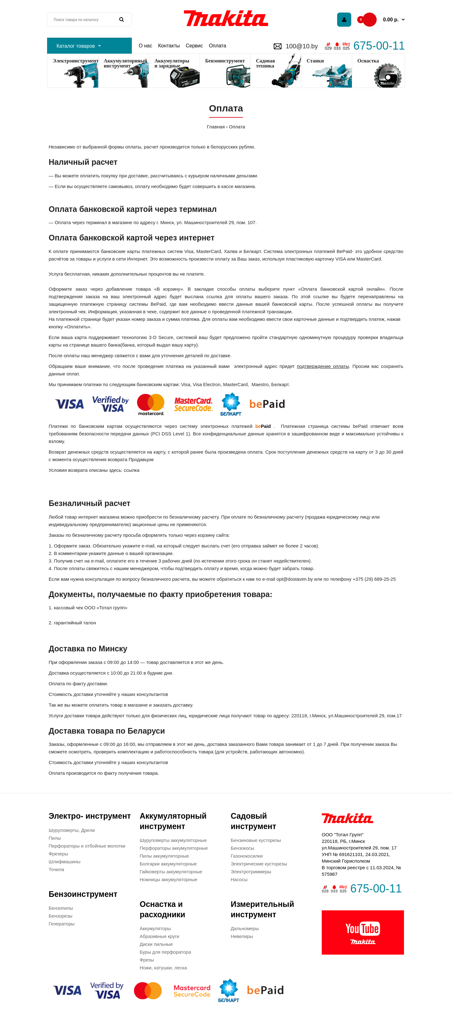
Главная (216, 126)
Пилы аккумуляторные (164, 856)
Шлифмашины (64, 861)
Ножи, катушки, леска (163, 967)
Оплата (237, 126)
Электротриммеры (251, 871)
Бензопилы (61, 908)
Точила (56, 869)
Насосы (239, 879)
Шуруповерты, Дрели (72, 830)
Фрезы (147, 959)
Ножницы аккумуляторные (168, 879)
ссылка (132, 470)
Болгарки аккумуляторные (168, 863)
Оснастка (368, 60)
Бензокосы (242, 848)
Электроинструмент (75, 60)
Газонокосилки (247, 856)
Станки (315, 60)
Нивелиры (242, 936)
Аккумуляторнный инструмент (125, 63)
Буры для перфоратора (165, 952)
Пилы (55, 838)
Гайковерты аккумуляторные (171, 871)
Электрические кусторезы (259, 863)
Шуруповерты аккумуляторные (173, 840)
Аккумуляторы (155, 928)
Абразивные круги (159, 936)
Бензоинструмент (225, 60)
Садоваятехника (265, 63)
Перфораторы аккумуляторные (174, 848)
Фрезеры (58, 853)
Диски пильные (156, 944)
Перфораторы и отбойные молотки (87, 846)
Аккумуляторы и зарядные (171, 63)
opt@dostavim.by (295, 579)
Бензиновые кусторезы (256, 840)
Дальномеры (245, 928)
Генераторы (62, 923)
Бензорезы (61, 916)
